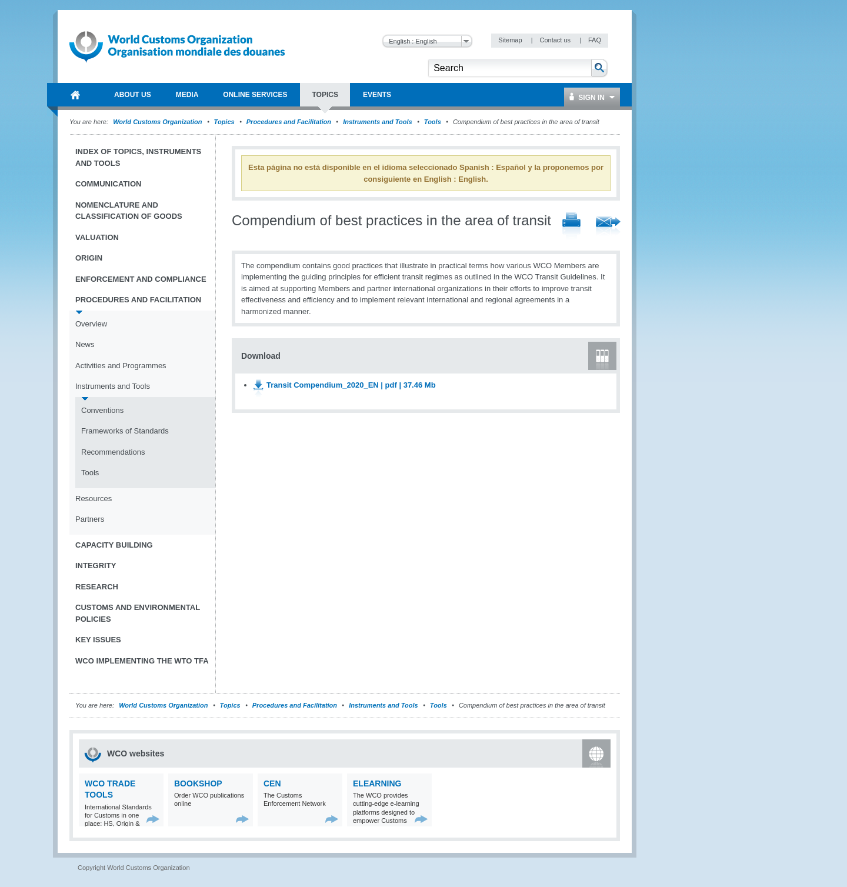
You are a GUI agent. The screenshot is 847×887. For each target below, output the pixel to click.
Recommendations (113, 452)
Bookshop (198, 783)
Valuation (97, 237)
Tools (432, 121)
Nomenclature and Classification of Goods (128, 211)
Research (96, 586)
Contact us (555, 40)
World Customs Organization (158, 121)
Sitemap (510, 40)
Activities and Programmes (120, 365)
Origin (88, 258)
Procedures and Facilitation (288, 121)
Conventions (102, 410)
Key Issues (98, 639)
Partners (89, 519)
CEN (272, 783)
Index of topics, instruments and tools (138, 157)
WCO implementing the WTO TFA (142, 660)
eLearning (377, 783)
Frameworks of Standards (125, 430)
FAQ (594, 40)
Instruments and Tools (377, 121)
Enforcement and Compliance (140, 279)
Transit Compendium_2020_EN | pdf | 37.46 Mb (351, 385)
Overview (91, 323)
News (85, 344)
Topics (224, 121)
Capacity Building (114, 545)
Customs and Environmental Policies (137, 613)
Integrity (95, 565)
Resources (93, 498)
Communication (108, 183)
